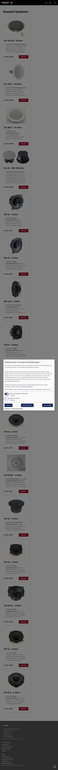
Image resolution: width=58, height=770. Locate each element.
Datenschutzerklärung (27, 386)
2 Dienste (12, 396)
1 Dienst (11, 400)
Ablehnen (8, 405)
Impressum (7, 408)
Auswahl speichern (27, 405)
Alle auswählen (47, 405)
